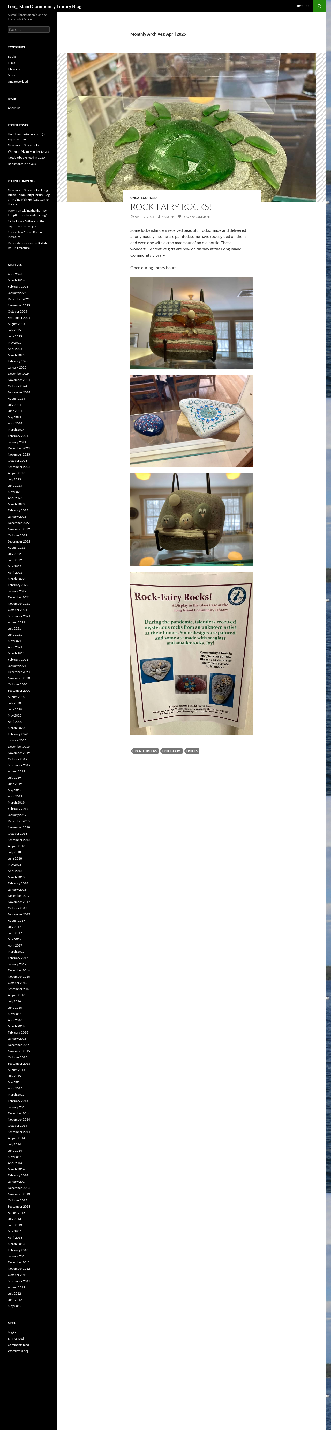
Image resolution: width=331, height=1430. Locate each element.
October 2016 (17, 983)
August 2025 (16, 324)
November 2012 (19, 1268)
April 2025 (15, 349)
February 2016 (18, 1032)
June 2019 (15, 784)
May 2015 (14, 1082)
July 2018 (14, 852)
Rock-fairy (172, 751)
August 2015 (16, 1070)
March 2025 (16, 355)
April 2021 (15, 647)
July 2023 (14, 479)
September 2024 (19, 392)
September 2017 (19, 914)
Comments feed (18, 1345)
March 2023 (16, 504)
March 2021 (16, 653)
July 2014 (14, 1144)
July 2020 (14, 703)
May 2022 (14, 566)
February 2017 (18, 958)
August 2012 (16, 1287)
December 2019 (19, 746)
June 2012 (15, 1300)
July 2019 (14, 777)
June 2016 (15, 1007)
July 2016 (14, 1001)
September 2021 (19, 616)
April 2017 (15, 945)
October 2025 (17, 311)
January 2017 (17, 964)
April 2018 (15, 871)
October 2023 (17, 461)
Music (12, 75)
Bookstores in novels (22, 164)
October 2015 (17, 1057)
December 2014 (19, 1113)
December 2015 (19, 1045)
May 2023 (14, 492)
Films (11, 63)
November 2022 (19, 529)
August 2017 (16, 920)
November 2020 (19, 678)
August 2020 (16, 697)
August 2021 (16, 622)
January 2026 (17, 293)
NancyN (168, 217)
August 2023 (16, 473)
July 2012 (14, 1293)
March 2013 (16, 1244)
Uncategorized (143, 198)
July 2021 (14, 628)
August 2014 (16, 1138)
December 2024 (19, 373)
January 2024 (17, 442)
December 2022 (19, 523)
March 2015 (16, 1094)
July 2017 (14, 927)
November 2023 (19, 454)
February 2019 (18, 809)
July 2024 (14, 405)
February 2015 (18, 1101)
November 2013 (19, 1194)
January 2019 (17, 815)
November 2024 (19, 380)
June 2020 (15, 709)
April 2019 (15, 796)
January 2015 (17, 1107)
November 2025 (19, 305)
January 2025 (17, 367)
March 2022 (16, 579)
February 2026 (18, 286)
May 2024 (14, 417)
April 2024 (15, 423)
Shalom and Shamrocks (23, 145)
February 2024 (18, 436)
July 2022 (14, 554)
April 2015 (15, 1088)
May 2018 (14, 864)
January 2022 (17, 591)
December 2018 (19, 821)
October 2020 (17, 684)
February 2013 (18, 1250)
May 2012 (14, 1306)
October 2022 (17, 535)
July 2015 (14, 1076)
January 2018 (17, 889)
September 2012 (19, 1281)
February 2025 (18, 361)
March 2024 (16, 429)
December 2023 (19, 448)
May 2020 (14, 715)
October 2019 (17, 759)
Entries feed (16, 1338)
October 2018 (17, 833)
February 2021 (18, 659)
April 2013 (15, 1237)
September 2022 (19, 541)
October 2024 (17, 386)
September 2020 (19, 690)
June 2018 (15, 858)
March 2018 (16, 877)
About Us (303, 6)
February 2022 (18, 585)
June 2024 (15, 411)
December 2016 (19, 970)
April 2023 (15, 498)
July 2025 (14, 330)
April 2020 (15, 722)
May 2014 (14, 1157)
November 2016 (19, 976)
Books (12, 57)
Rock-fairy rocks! (171, 206)
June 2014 (15, 1150)
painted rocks (146, 751)
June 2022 (15, 560)
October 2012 (17, 1275)
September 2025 (19, 318)
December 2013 (19, 1188)
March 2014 (16, 1169)
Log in (12, 1332)
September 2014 (19, 1132)
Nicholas (14, 221)
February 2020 (18, 734)
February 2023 (18, 510)
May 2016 (14, 1014)
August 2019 (16, 771)
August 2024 (16, 398)
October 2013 (17, 1200)
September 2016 (19, 989)
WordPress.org (18, 1351)
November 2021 (19, 603)
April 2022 (15, 572)
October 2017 (17, 908)
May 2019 (14, 790)
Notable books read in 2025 (26, 158)
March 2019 (16, 802)
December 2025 (19, 299)
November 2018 (19, 827)
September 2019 (19, 765)
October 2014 (17, 1126)
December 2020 (19, 672)
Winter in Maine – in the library (28, 151)
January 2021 (17, 666)
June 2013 (15, 1225)
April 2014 (15, 1163)
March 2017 (16, 952)
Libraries (14, 69)
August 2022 (16, 548)
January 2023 (17, 516)
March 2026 (16, 280)
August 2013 (16, 1213)
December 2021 (19, 597)
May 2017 (14, 939)
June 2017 (15, 933)
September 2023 (19, 467)
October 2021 (17, 610)
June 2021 (15, 635)
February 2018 (18, 883)
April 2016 (15, 1020)
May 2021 (14, 641)
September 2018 (19, 840)
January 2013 (17, 1256)
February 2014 (18, 1175)
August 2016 (16, 995)
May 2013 (14, 1231)
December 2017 (19, 896)
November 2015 (19, 1051)
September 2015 (19, 1063)
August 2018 (16, 846)
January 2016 (17, 1039)
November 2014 (19, 1119)
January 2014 (17, 1181)
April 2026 (15, 274)
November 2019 (19, 753)
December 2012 (19, 1262)
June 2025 (15, 336)
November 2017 (19, 902)
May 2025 (14, 342)
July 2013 (14, 1219)
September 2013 (19, 1206)
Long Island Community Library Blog (44, 6)
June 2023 (15, 485)
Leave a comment (196, 217)
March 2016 (16, 1026)
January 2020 (17, 740)
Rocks (193, 751)
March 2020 (16, 728)
